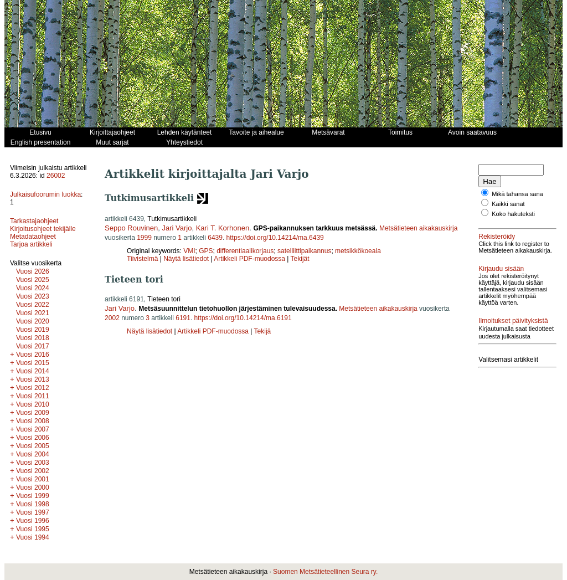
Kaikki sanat (508, 204)
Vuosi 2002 (32, 471)
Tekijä (262, 331)
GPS (206, 251)
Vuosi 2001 (32, 479)
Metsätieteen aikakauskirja (418, 228)
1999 (144, 238)
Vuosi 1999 (32, 496)
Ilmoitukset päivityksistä (513, 321)
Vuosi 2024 (32, 288)
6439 (215, 238)
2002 (112, 318)
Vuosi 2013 (32, 379)
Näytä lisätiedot (186, 259)
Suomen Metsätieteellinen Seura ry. (325, 572)
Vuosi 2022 (32, 305)
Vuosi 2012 (32, 388)
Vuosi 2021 (32, 313)
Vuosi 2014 (32, 371)
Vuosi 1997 (32, 512)
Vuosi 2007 (32, 429)
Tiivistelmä (142, 259)
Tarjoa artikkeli (31, 244)
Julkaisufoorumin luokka (45, 194)
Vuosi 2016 (32, 354)
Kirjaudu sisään (501, 269)
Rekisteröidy (496, 236)
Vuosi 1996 (32, 521)
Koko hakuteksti (513, 214)
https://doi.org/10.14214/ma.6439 (275, 238)
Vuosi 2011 (32, 396)
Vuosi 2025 (32, 280)
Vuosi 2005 (32, 446)
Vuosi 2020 (32, 321)
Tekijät (300, 259)
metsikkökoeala (358, 251)
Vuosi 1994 (32, 537)
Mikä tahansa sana (517, 194)
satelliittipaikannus (304, 251)
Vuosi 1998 (32, 504)
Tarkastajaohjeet (34, 221)
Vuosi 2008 (32, 421)
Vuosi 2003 (32, 462)
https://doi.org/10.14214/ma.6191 (243, 318)
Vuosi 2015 (32, 363)
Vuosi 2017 (32, 346)
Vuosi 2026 (32, 271)
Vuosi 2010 (32, 404)
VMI (189, 251)
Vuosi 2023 (32, 296)
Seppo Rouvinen (131, 228)
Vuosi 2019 (32, 329)
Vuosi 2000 (32, 487)
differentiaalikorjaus (245, 251)
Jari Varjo (177, 228)
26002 (56, 175)
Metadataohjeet (33, 236)
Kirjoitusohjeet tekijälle (43, 229)
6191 (183, 318)
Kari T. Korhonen (223, 228)
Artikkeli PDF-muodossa (249, 259)
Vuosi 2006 (32, 438)
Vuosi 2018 (32, 338)
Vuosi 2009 (32, 413)
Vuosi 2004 (32, 454)
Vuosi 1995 (32, 529)
